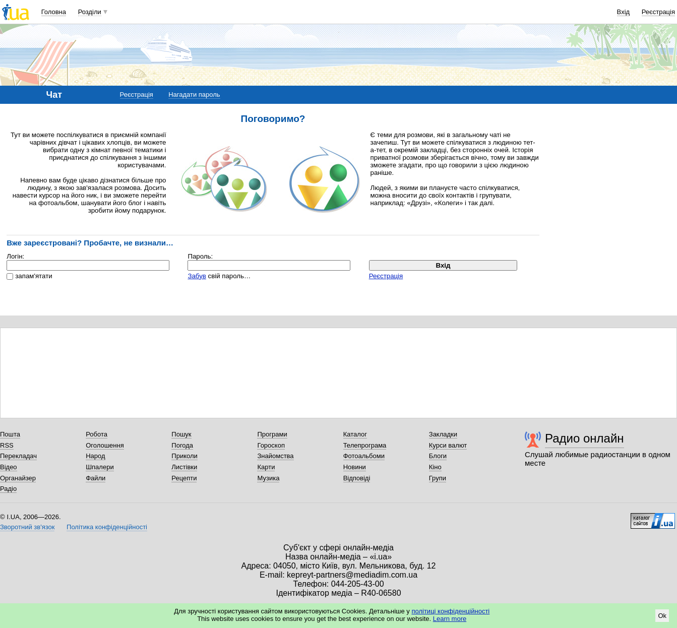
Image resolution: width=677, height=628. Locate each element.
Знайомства (275, 456)
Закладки (443, 434)
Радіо (8, 488)
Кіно (435, 467)
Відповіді (357, 478)
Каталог (355, 434)
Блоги (438, 456)
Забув (197, 276)
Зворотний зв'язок (27, 527)
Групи (437, 478)
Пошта (10, 434)
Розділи (89, 12)
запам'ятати (33, 276)
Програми (272, 434)
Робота (96, 434)
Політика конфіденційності (107, 527)
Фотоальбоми (364, 456)
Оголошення (105, 445)
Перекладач (18, 456)
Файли (95, 478)
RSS (7, 445)
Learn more (449, 618)
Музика (268, 478)
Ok (662, 615)
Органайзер (18, 478)
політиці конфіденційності (450, 611)
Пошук (181, 434)
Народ (95, 456)
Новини (354, 467)
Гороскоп (270, 445)
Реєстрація (658, 12)
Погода (182, 445)
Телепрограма (365, 445)
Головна (53, 12)
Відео (8, 467)
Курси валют (448, 445)
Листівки (184, 467)
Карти (266, 467)
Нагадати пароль (194, 94)
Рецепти (184, 478)
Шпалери (100, 467)
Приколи (184, 456)
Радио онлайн (584, 438)
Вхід (623, 12)
